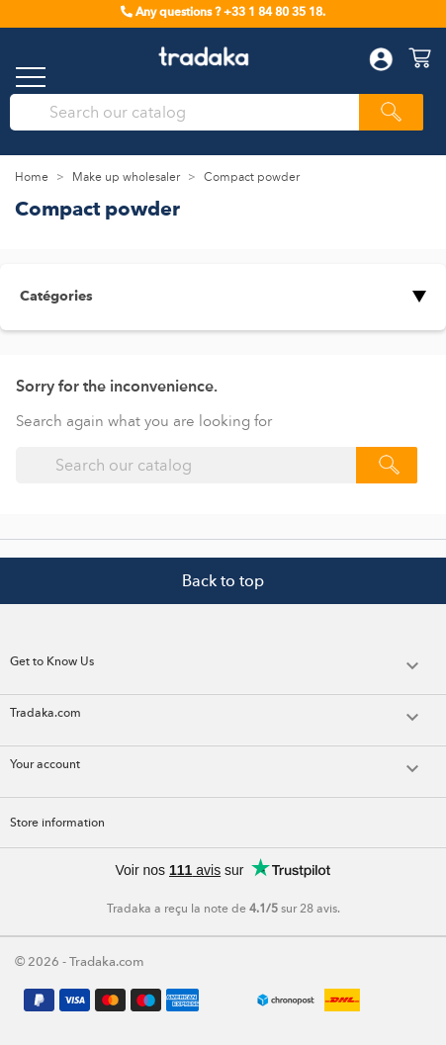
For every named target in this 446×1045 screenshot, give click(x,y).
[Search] (191, 112)
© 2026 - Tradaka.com (79, 961)
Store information (57, 822)
